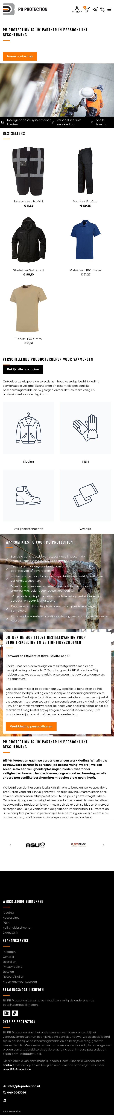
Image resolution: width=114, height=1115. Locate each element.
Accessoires (11, 917)
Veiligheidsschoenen (17, 927)
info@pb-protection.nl (21, 1086)
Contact (8, 956)
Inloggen (9, 951)
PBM (6, 922)
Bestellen (9, 961)
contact (8, 1065)
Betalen (8, 971)
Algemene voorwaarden (20, 981)
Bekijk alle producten (23, 369)
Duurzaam (10, 932)
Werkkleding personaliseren (31, 726)
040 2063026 (14, 1092)
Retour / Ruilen (13, 976)
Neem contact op (20, 56)
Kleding (8, 912)
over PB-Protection (17, 1069)
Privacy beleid (12, 966)
